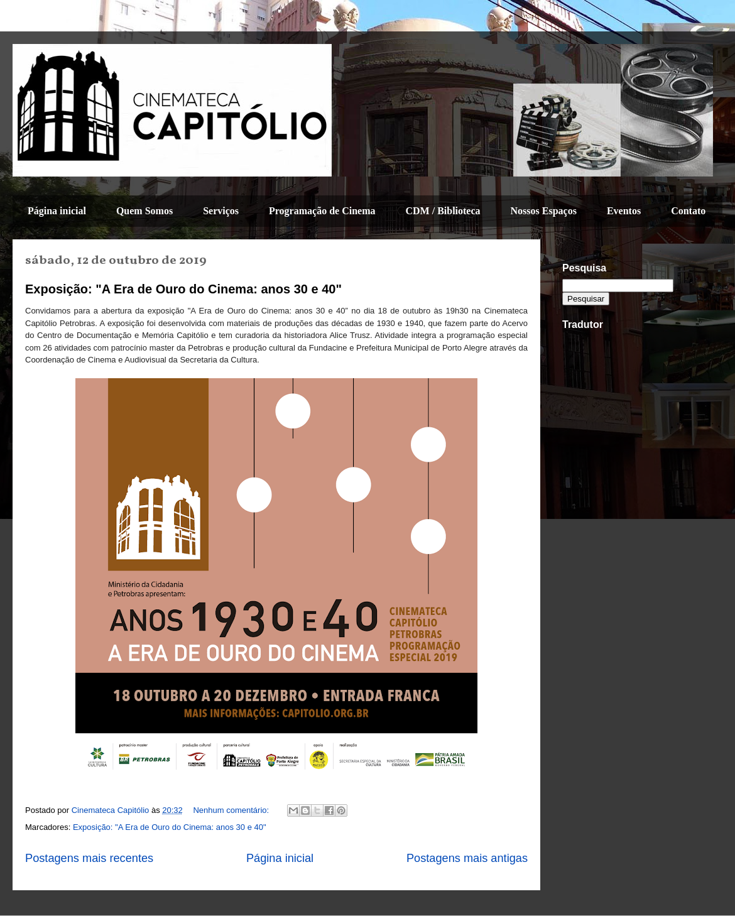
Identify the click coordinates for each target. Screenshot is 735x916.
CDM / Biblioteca (442, 210)
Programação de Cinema (322, 210)
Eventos (624, 210)
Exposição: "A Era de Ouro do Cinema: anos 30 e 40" (183, 289)
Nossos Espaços (544, 210)
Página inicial (57, 210)
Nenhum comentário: (232, 810)
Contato (688, 210)
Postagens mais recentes (89, 858)
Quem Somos (144, 210)
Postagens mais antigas (467, 858)
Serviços (221, 210)
